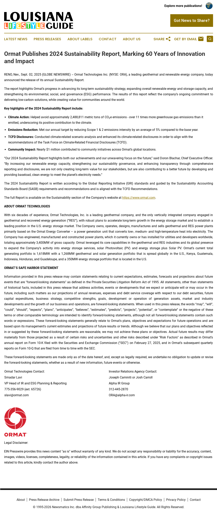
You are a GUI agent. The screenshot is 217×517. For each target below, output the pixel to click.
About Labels (79, 39)
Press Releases (47, 39)
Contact (107, 39)
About (21, 500)
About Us (132, 39)
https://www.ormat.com (138, 197)
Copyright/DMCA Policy (145, 500)
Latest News (15, 39)
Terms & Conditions (111, 500)
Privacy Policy (176, 500)
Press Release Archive (44, 500)
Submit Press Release (78, 500)
